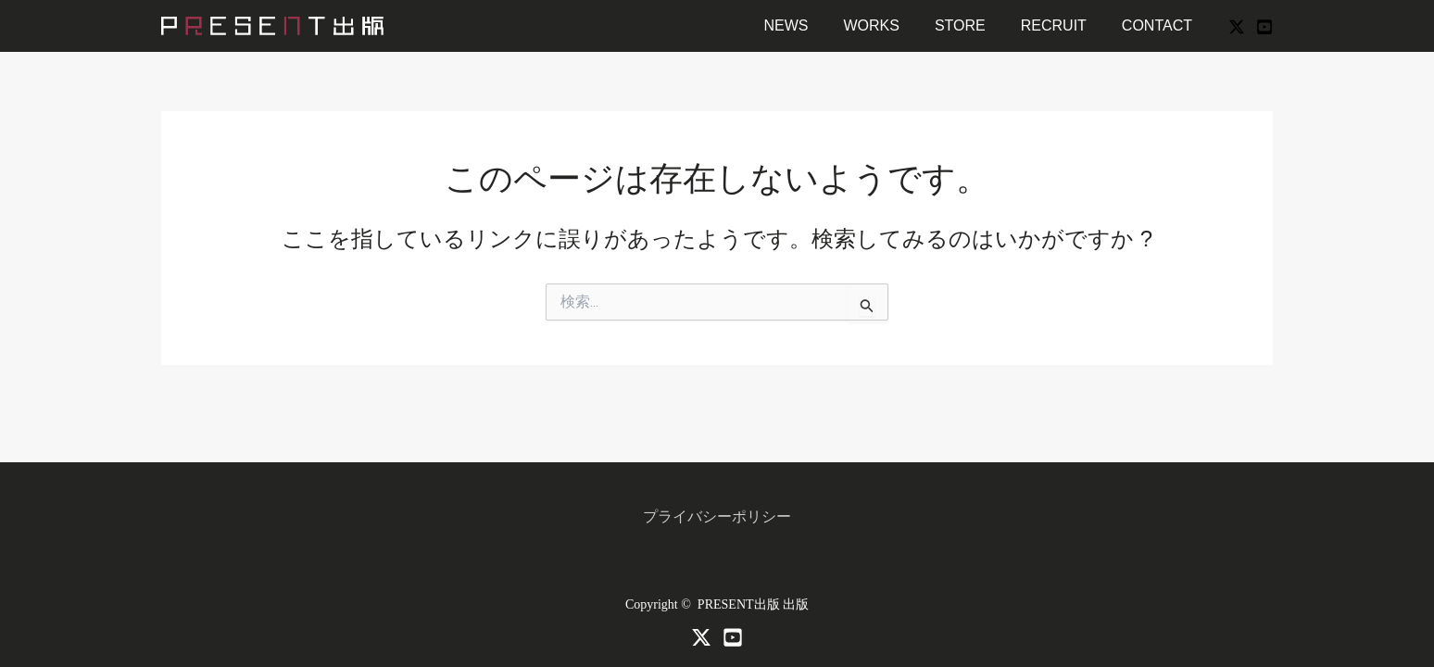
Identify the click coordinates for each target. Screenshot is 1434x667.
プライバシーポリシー (717, 516)
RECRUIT (1062, 25)
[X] (1236, 27)
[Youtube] (733, 637)
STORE (974, 25)
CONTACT (1160, 25)
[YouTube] (1264, 27)
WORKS (890, 25)
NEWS (810, 25)
